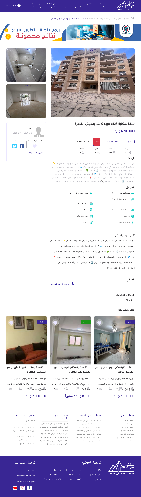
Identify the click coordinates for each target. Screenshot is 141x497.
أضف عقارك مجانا (102, 5)
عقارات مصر (129, 421)
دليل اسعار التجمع (27, 444)
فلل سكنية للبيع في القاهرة (89, 428)
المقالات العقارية (66, 5)
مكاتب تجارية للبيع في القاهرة (89, 434)
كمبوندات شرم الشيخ (126, 438)
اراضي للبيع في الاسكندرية (57, 444)
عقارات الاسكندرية (127, 428)
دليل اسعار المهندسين (25, 437)
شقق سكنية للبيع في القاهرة (89, 421)
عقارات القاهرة (129, 424)
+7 (26, 99)
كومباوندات (87, 4)
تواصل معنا (31, 5)
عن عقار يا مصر (51, 5)
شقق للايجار (30, 424)
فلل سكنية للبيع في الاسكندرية (55, 431)
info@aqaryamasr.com (26, 475)
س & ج (40, 5)
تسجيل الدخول (13, 5)
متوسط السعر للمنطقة (62, 283)
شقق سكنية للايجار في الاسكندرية (54, 427)
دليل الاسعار (78, 5)
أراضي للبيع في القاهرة (92, 441)
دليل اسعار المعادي (27, 440)
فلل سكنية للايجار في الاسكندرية (54, 434)
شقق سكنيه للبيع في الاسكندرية (54, 424)
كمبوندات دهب (128, 441)
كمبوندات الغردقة (127, 434)
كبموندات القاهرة (128, 431)
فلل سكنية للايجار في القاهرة (89, 431)
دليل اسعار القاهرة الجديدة (24, 428)
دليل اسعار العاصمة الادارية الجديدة (24, 432)
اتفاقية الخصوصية (52, 480)
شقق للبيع (30, 421)
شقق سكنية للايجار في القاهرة (88, 424)
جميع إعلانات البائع (36, 153)
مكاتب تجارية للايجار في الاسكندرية (54, 441)
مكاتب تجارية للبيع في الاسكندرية (54, 437)
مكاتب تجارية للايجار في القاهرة (88, 438)
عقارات (112, 4)
